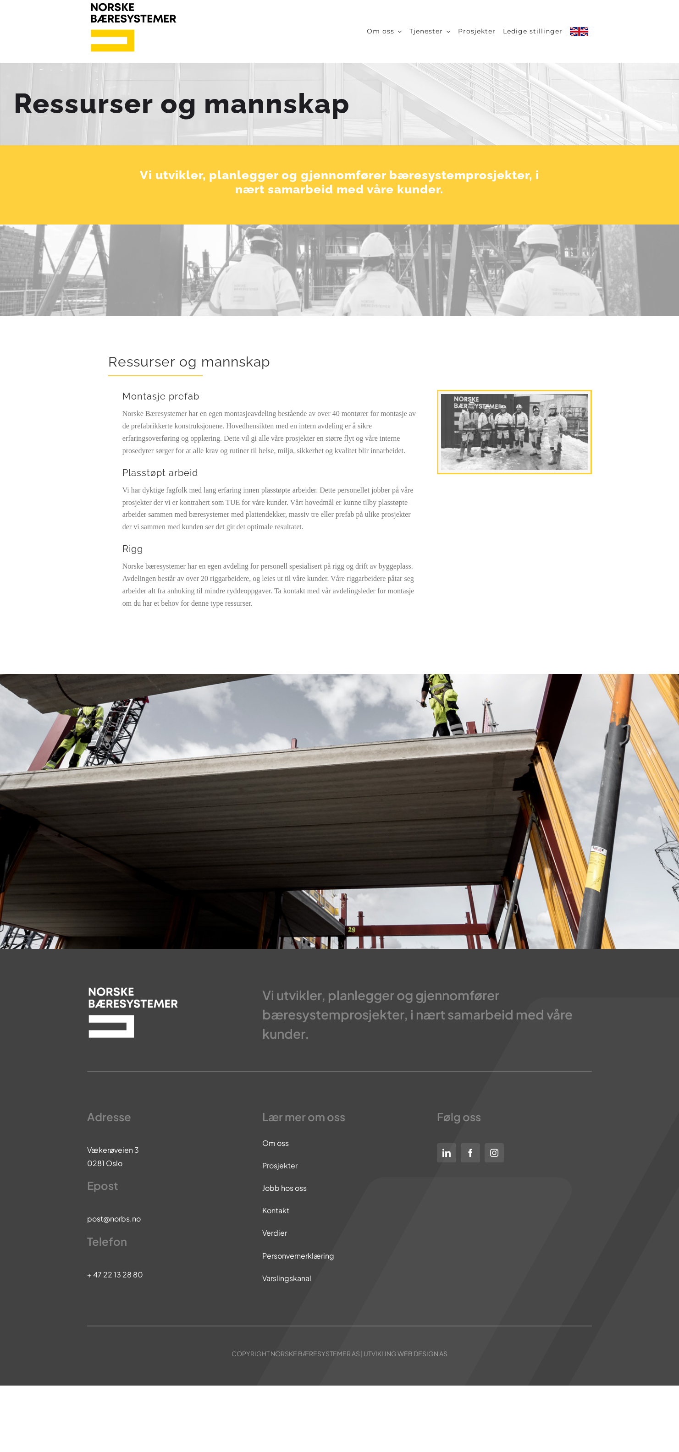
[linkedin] (446, 1152)
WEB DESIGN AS (422, 1353)
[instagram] (494, 1152)
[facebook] (470, 1152)
